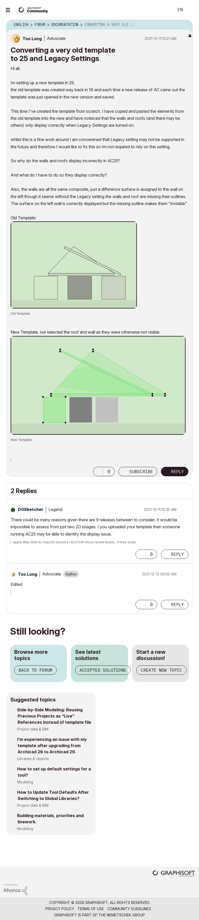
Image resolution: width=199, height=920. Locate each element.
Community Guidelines (129, 909)
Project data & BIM (32, 729)
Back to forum (35, 670)
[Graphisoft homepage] (174, 874)
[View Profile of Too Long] (32, 38)
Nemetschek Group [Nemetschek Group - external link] (126, 915)
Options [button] (185, 25)
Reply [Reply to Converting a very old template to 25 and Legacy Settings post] (177, 471)
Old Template (20, 313)
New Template (21, 440)
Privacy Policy (59, 909)
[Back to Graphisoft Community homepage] (34, 9)
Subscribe (141, 471)
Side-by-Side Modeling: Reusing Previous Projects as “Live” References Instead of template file (54, 716)
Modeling (25, 782)
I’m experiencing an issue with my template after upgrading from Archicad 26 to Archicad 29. (52, 745)
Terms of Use (90, 909)
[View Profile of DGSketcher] (30, 509)
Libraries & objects (33, 758)
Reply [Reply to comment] (177, 554)
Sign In (190, 10)
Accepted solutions (103, 670)
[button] (74, 264)
